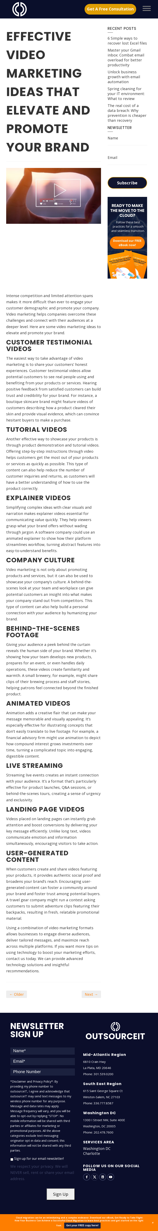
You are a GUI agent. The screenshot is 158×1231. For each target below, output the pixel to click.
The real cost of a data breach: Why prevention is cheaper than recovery (127, 113)
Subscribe (127, 183)
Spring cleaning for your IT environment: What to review (126, 93)
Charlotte (91, 1153)
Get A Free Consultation (110, 9)
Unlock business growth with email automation (124, 76)
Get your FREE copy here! (82, 1225)
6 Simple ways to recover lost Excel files (127, 41)
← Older (16, 994)
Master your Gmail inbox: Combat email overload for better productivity (126, 57)
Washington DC (96, 1148)
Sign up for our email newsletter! (39, 1158)
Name (113, 138)
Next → (91, 994)
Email (112, 157)
